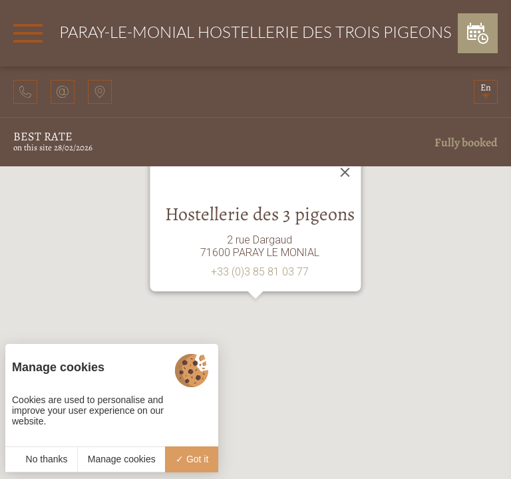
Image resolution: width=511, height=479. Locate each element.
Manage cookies (122, 459)
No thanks (41, 459)
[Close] (345, 172)
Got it (192, 459)
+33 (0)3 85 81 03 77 (260, 271)
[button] (255, 311)
